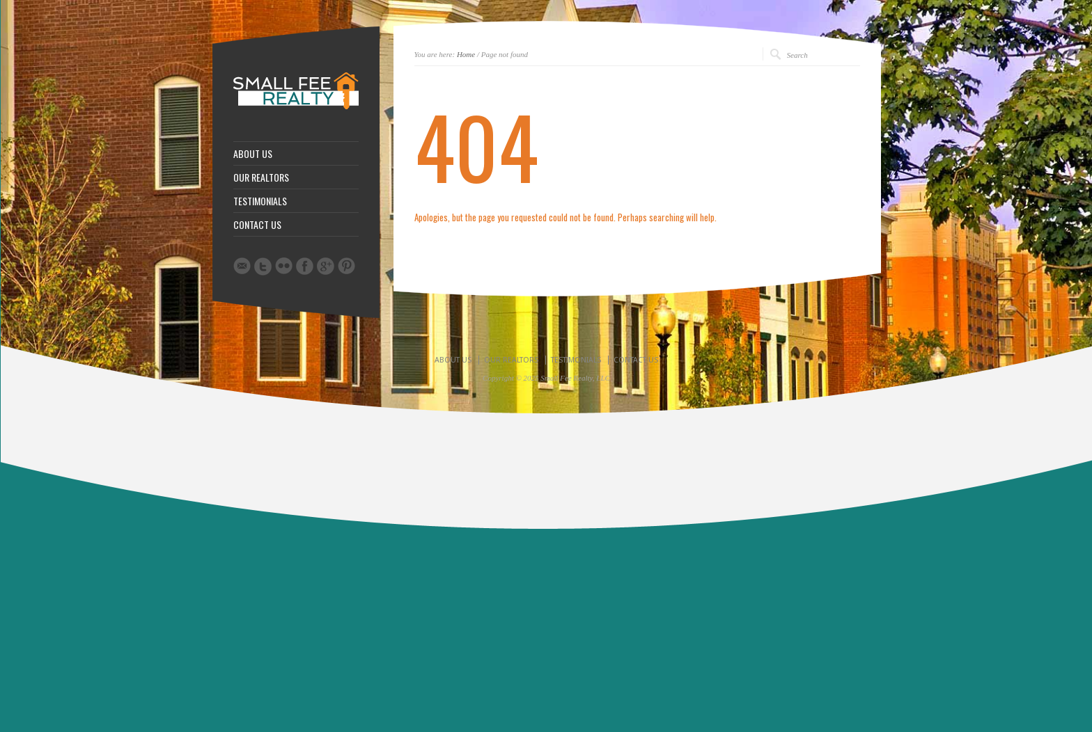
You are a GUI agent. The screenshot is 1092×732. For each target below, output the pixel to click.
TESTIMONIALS (260, 201)
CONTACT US (257, 225)
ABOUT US (252, 154)
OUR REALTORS (261, 177)
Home (466, 54)
